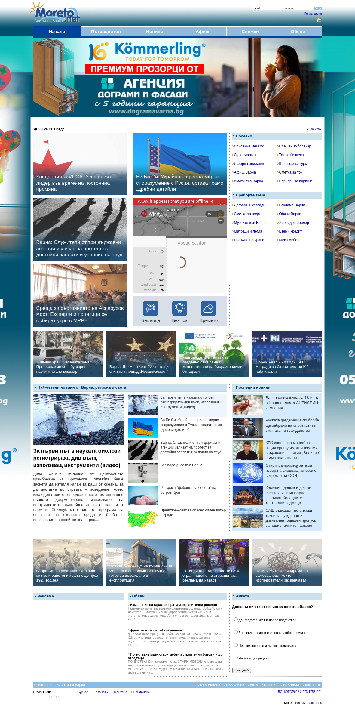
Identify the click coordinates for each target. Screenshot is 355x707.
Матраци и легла (247, 231)
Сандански (140, 692)
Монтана (119, 692)
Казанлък (100, 692)
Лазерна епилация (248, 164)
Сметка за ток (289, 172)
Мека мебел (288, 240)
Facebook (314, 703)
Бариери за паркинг (294, 181)
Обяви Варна (289, 214)
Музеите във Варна (249, 223)
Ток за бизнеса (290, 155)
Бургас (82, 692)
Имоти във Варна (247, 181)
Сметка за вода (246, 214)
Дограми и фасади (248, 205)
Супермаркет (244, 155)
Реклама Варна (291, 205)
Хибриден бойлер (293, 223)
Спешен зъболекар (294, 146)
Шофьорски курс (292, 164)
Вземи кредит (289, 231)
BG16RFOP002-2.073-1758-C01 (300, 691)
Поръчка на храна (248, 240)
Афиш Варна (244, 172)
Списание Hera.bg (248, 146)
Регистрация (313, 13)
